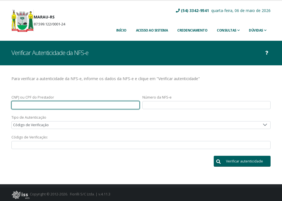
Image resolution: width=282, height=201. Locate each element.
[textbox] (75, 105)
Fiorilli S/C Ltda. (82, 194)
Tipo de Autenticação (28, 117)
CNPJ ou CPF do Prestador (32, 97)
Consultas (226, 30)
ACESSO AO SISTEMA (152, 30)
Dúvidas (256, 30)
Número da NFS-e (157, 97)
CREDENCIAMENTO (192, 30)
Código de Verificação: (29, 137)
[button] (242, 161)
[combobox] (141, 125)
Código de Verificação (31, 125)
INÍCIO (121, 30)
